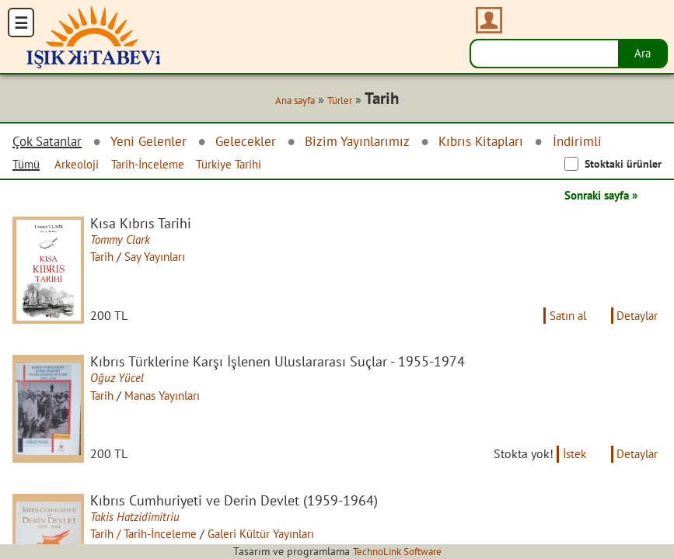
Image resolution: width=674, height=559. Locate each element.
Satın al (562, 320)
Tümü (27, 164)
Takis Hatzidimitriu (139, 525)
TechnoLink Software (397, 551)
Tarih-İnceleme (157, 164)
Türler (341, 101)
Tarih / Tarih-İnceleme (151, 542)
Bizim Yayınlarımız (370, 142)
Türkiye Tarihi (245, 164)
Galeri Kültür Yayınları (278, 542)
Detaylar (636, 320)
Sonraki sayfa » (596, 195)
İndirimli (599, 142)
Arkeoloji (82, 164)
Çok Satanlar (49, 142)
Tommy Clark (125, 240)
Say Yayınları (163, 257)
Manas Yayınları (171, 400)
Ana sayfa (292, 101)
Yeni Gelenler (155, 142)
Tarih (106, 257)
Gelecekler (255, 142)
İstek (569, 462)
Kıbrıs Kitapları (499, 142)
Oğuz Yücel (121, 383)
